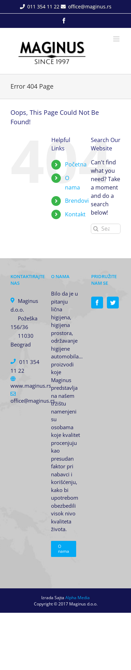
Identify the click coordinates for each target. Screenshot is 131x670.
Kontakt (75, 214)
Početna (76, 164)
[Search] (96, 229)
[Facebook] (97, 302)
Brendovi (77, 200)
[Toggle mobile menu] (117, 39)
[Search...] (106, 229)
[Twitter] (113, 302)
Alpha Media (77, 598)
